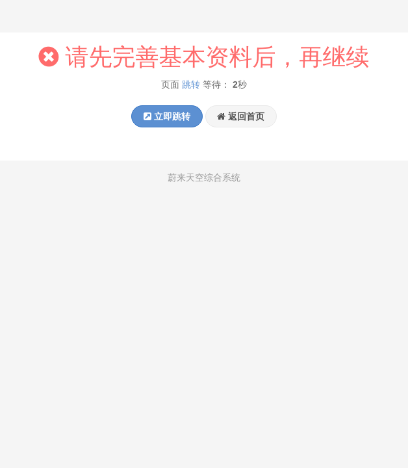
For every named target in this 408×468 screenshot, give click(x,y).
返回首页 (240, 116)
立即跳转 (167, 116)
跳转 (191, 85)
